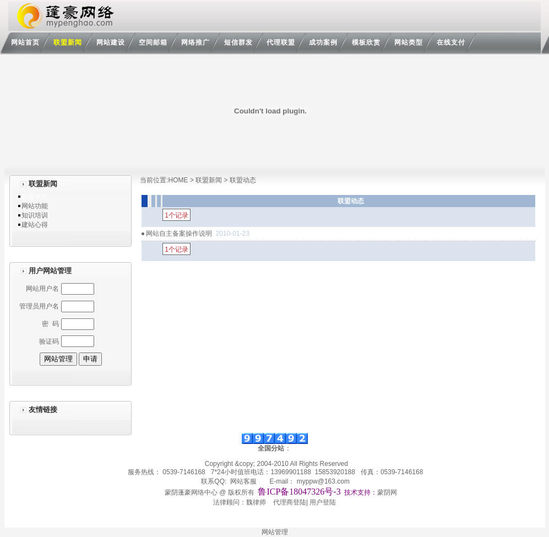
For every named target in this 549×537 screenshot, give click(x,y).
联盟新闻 (67, 42)
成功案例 (323, 42)
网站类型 (408, 42)
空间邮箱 (153, 42)
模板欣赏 (366, 42)
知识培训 (34, 215)
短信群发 (238, 42)
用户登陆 (322, 502)
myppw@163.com (323, 481)
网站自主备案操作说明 (179, 233)
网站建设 (110, 42)
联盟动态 (34, 196)
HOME (178, 180)
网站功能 (34, 206)
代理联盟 (281, 42)
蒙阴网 (387, 492)
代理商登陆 (289, 502)
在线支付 (451, 42)
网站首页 (25, 42)
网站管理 (275, 532)
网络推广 (195, 42)
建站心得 (34, 225)
